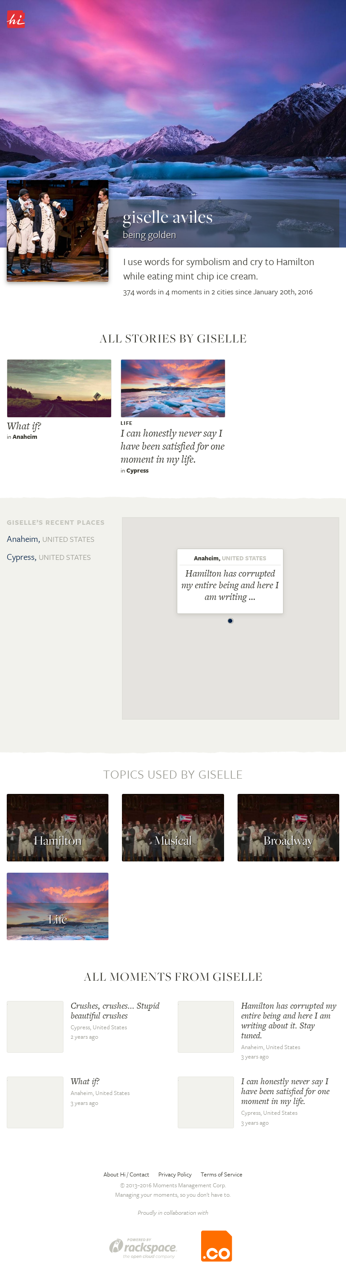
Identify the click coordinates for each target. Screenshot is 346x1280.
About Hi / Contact (126, 1174)
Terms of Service (222, 1174)
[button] (230, 618)
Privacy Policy (175, 1174)
